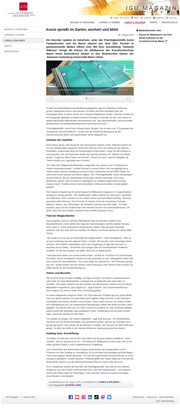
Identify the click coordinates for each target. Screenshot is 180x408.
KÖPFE (153, 22)
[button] (51, 98)
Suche (126, 18)
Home (116, 18)
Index (136, 18)
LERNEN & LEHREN (109, 22)
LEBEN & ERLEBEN (134, 22)
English (173, 18)
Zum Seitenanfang (165, 401)
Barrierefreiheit (166, 397)
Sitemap (147, 18)
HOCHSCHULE (169, 22)
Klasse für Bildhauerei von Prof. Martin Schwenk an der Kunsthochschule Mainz (155, 37)
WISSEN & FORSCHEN (82, 22)
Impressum (152, 397)
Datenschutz (139, 397)
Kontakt (160, 18)
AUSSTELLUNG (73, 385)
